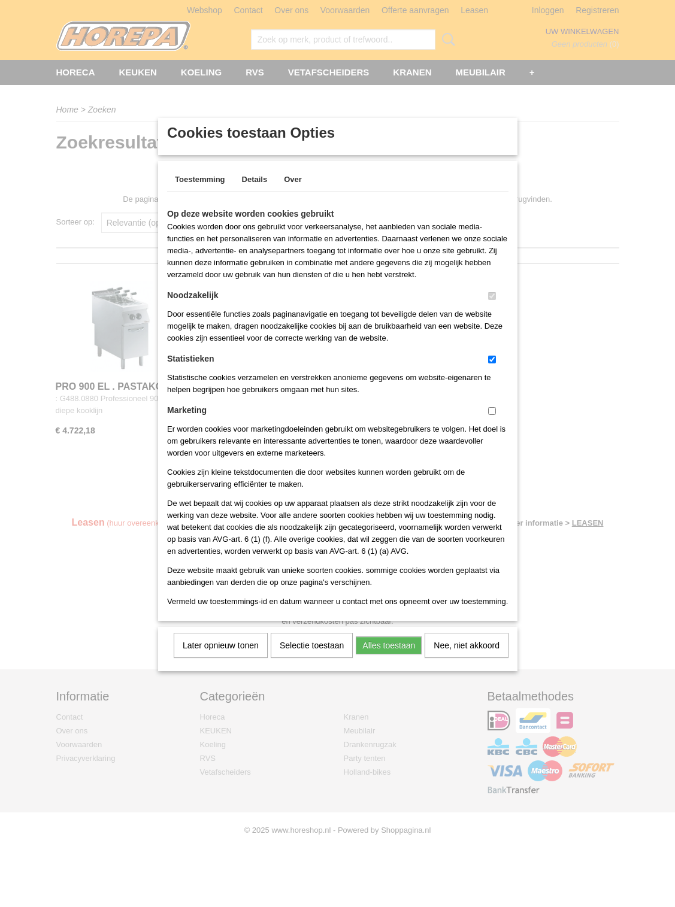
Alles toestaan (388, 661)
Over (293, 194)
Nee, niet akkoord (467, 661)
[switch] (492, 312)
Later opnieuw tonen (221, 661)
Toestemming (200, 194)
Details (255, 194)
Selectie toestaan (312, 661)
